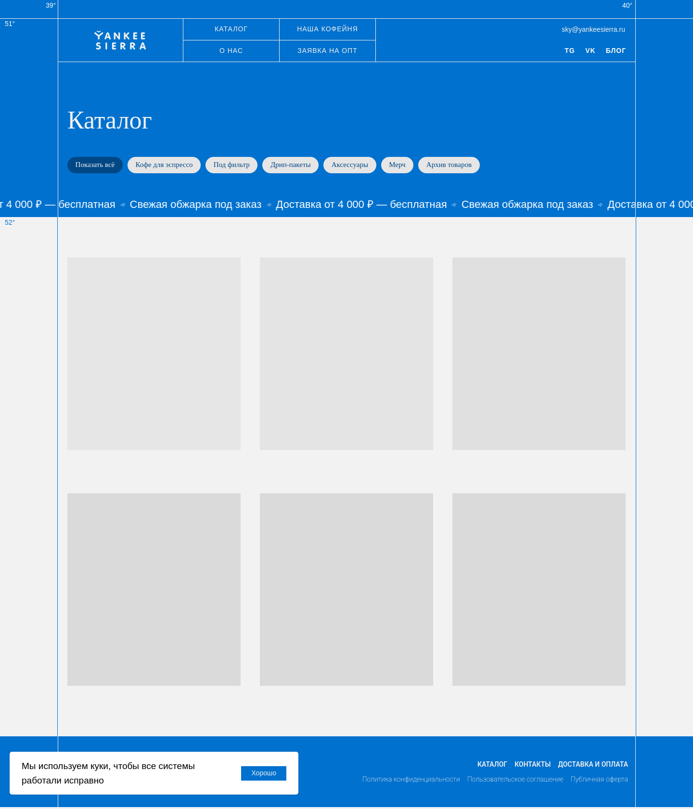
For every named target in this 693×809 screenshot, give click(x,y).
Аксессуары (360, 165)
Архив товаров (464, 165)
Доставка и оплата (593, 766)
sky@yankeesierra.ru (593, 29)
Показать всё (96, 165)
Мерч (410, 165)
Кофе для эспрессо (167, 165)
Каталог (492, 766)
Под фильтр (237, 165)
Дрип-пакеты (299, 165)
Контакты (532, 766)
